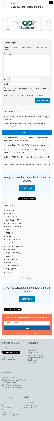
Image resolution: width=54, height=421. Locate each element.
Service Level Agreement (11, 415)
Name (6, 79)
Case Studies (33, 363)
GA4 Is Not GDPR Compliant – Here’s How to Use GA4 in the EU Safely (27, 158)
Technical (9, 269)
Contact (4, 403)
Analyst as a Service (35, 358)
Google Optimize (12, 243)
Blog (3, 405)
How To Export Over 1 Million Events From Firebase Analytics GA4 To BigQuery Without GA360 (25, 139)
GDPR (8, 233)
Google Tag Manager (13, 246)
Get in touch (27, 188)
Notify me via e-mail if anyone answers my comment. (23, 95)
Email (6, 84)
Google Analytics (12, 239)
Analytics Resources (31, 407)
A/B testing (10, 210)
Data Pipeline (10, 220)
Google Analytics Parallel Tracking (14, 380)
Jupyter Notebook (12, 253)
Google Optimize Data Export (12, 387)
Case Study (10, 217)
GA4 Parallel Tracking (9, 382)
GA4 (7, 230)
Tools (8, 272)
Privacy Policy (7, 412)
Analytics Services (34, 348)
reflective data (8, 3)
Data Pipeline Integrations (11, 385)
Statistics (9, 262)
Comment (8, 54)
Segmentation (11, 259)
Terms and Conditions (9, 410)
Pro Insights (32, 360)
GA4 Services (33, 350)
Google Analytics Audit (36, 353)
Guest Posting (27, 278)
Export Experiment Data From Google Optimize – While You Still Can (26, 166)
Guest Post (10, 249)
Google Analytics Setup (36, 355)
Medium (9, 256)
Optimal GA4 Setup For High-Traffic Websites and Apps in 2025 (26, 145)
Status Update (11, 266)
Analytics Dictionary (31, 405)
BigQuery (9, 213)
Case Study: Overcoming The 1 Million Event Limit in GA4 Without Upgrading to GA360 (24, 151)
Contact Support (29, 403)
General (9, 236)
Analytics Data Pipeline (10, 378)
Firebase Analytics (12, 226)
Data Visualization (12, 223)
